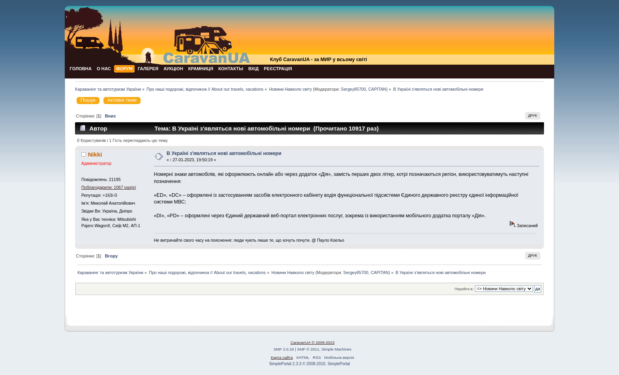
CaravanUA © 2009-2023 (313, 342)
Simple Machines (336, 349)
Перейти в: (463, 289)
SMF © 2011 (308, 349)
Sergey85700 (353, 89)
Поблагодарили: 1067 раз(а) (108, 187)
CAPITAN (377, 89)
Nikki (95, 154)
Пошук (88, 100)
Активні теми (122, 100)
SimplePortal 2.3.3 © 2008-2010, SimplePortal (309, 364)
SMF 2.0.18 (284, 349)
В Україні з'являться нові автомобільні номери (224, 153)
